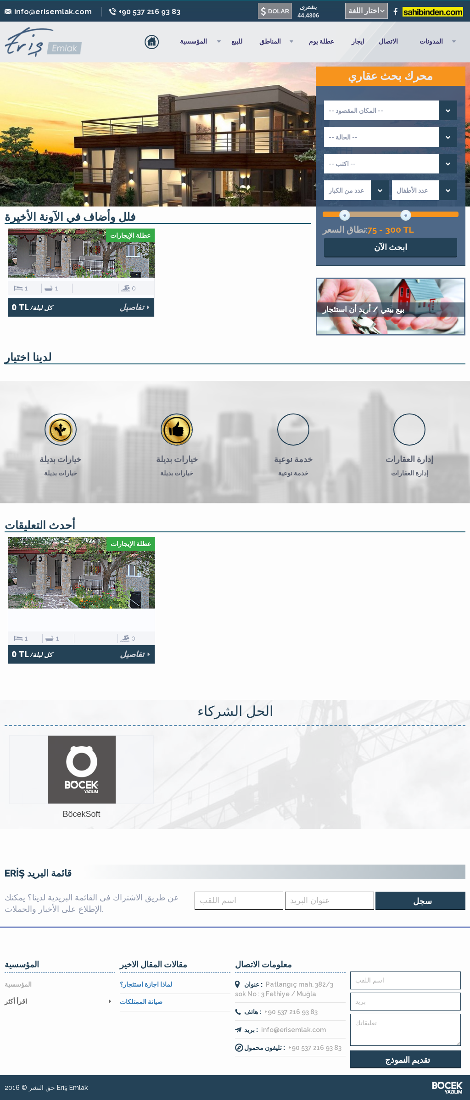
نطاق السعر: (345, 229)
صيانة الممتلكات (141, 1001)
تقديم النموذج (407, 1060)
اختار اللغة (363, 11)
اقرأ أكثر (16, 1001)
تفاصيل (131, 307)
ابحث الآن (390, 247)
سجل (423, 901)
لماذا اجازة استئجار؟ (146, 984)
